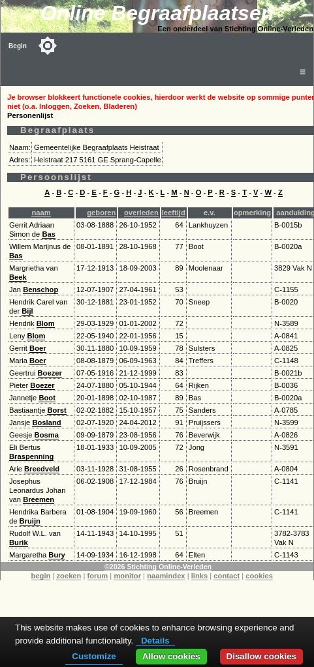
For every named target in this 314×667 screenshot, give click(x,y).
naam (40, 212)
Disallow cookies (261, 656)
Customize (94, 656)
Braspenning (31, 456)
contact (226, 576)
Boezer (50, 373)
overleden (141, 212)
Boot (47, 398)
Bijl (27, 311)
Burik (18, 542)
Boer (37, 348)
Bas (48, 234)
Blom (46, 323)
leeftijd (173, 212)
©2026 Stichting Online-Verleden (158, 567)
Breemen (38, 499)
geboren (101, 212)
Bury (56, 555)
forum (97, 576)
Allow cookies (171, 656)
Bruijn (30, 521)
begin (41, 576)
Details (155, 640)
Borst (56, 410)
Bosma (47, 435)
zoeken (68, 576)
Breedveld (41, 469)
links (199, 576)
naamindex (166, 576)
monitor (127, 576)
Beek (18, 277)
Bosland (46, 422)
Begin (17, 46)
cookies (259, 576)
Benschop (40, 289)
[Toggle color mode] (48, 46)
